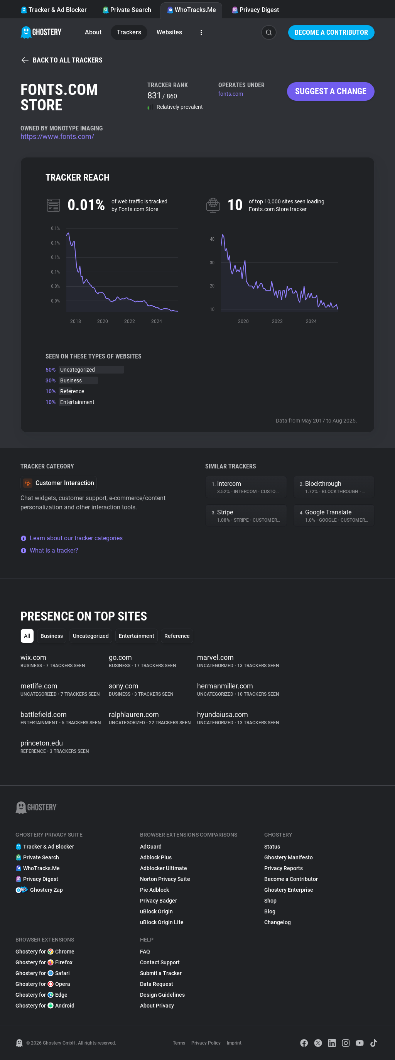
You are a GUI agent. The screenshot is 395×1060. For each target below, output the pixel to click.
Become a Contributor (331, 32)
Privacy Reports (283, 868)
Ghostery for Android (44, 1006)
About (93, 32)
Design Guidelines (162, 995)
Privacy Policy (206, 1043)
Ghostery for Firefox (44, 962)
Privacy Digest (255, 10)
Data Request (156, 984)
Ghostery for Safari (42, 973)
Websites (169, 32)
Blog (269, 911)
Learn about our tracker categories (71, 538)
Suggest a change (330, 91)
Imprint (234, 1043)
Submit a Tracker (161, 973)
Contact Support (160, 962)
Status (272, 847)
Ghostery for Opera (42, 984)
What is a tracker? (49, 550)
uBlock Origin (156, 911)
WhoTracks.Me (191, 10)
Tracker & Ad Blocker (53, 10)
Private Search (126, 10)
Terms (179, 1043)
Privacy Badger (158, 901)
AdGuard (151, 847)
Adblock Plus (156, 857)
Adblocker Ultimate (163, 868)
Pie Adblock (154, 890)
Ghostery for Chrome (44, 951)
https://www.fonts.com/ (57, 136)
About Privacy (157, 1006)
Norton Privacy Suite (165, 879)
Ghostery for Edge (41, 995)
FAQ (145, 951)
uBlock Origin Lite (162, 922)
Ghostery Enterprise (288, 890)
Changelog (277, 922)
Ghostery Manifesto (288, 857)
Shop (270, 901)
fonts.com (230, 94)
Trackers (129, 32)
